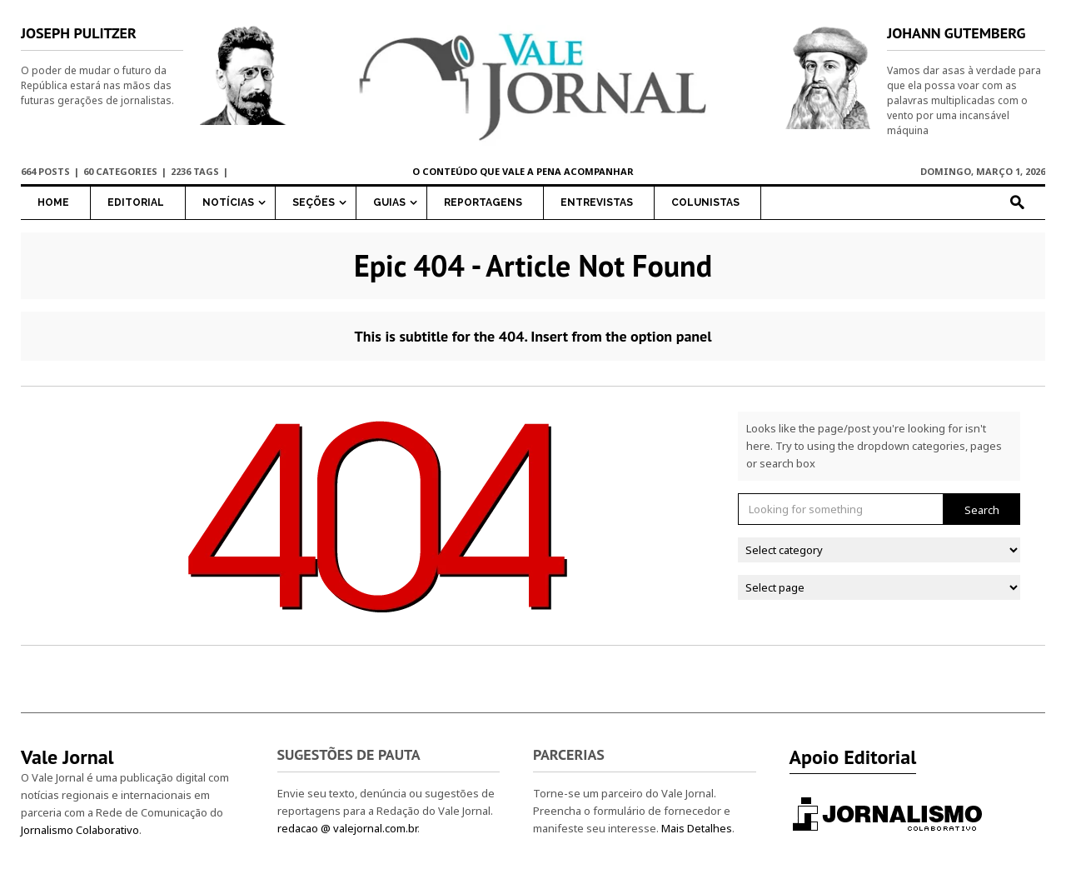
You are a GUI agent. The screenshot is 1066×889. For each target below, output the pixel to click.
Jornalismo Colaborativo (80, 829)
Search (981, 509)
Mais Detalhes (696, 828)
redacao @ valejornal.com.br (347, 828)
